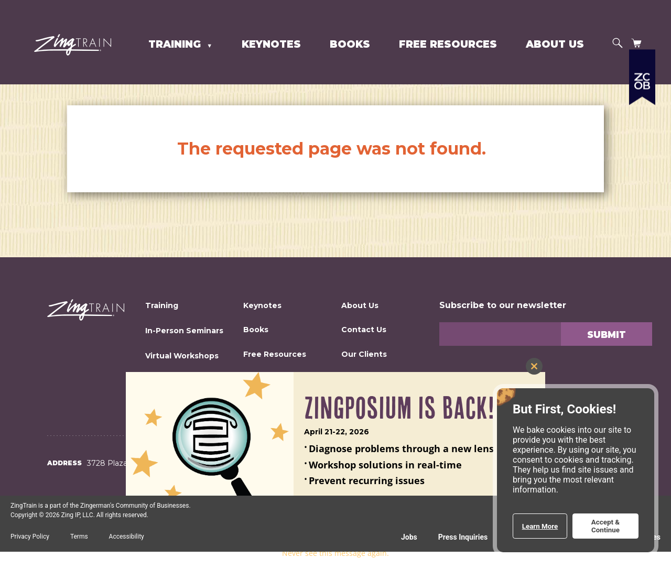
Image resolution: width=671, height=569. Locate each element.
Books (350, 44)
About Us (555, 44)
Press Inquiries (463, 537)
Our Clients (364, 354)
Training (176, 44)
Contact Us (363, 329)
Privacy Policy (29, 536)
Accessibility (126, 536)
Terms (79, 536)
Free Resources (448, 44)
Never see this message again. (335, 553)
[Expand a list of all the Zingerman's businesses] (642, 112)
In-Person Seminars (184, 330)
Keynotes (271, 44)
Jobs (409, 537)
